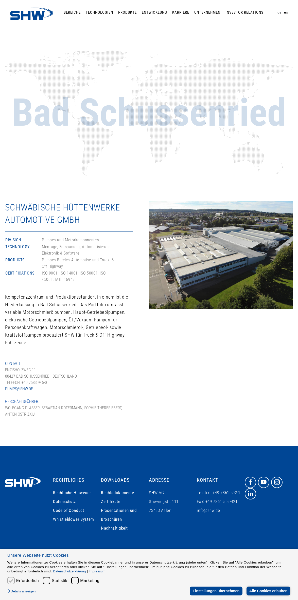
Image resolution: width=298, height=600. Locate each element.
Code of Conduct (68, 510)
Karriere (180, 12)
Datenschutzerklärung (69, 571)
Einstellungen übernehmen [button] (215, 591)
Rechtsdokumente (117, 492)
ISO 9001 (50, 273)
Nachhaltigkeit (114, 528)
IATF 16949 (65, 279)
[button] (23, 591)
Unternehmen (207, 12)
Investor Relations (244, 12)
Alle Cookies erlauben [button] (268, 591)
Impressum (97, 571)
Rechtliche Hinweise (72, 492)
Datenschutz (64, 501)
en (286, 12)
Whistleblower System (73, 519)
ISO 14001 (69, 273)
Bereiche (72, 12)
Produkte (127, 12)
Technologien (99, 12)
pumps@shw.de (19, 388)
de (279, 12)
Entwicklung (154, 12)
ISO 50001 (89, 273)
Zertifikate (110, 501)
